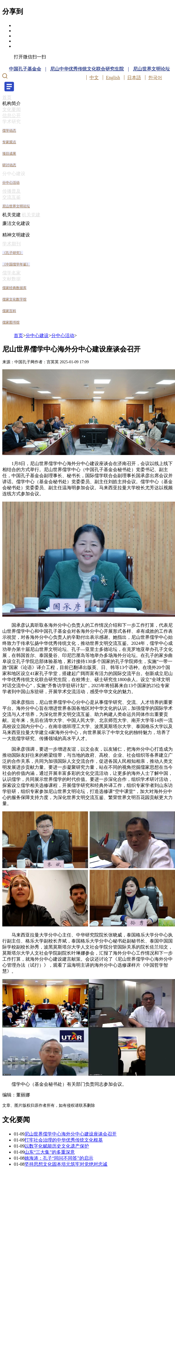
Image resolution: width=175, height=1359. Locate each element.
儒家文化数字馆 (14, 299)
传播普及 (11, 191)
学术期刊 (11, 243)
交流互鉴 (11, 197)
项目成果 (9, 154)
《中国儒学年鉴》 (16, 264)
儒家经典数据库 (14, 288)
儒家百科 (9, 311)
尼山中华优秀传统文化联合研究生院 (87, 68)
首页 (7, 97)
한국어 (155, 77)
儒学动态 (9, 131)
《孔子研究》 (12, 253)
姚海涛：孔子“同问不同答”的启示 (58, 1158)
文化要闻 (11, 109)
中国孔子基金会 (25, 68)
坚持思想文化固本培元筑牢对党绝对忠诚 (65, 1164)
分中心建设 (13, 173)
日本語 (134, 77)
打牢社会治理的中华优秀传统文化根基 (63, 1140)
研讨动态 (9, 165)
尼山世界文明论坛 (151, 68)
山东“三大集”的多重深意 (49, 1152)
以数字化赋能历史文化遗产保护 (56, 1146)
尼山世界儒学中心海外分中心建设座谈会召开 (70, 1133)
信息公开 (11, 115)
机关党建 (11, 214)
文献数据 (11, 278)
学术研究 (11, 121)
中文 (94, 77)
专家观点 (9, 142)
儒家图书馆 (11, 322)
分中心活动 (11, 183)
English (113, 77)
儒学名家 (11, 272)
